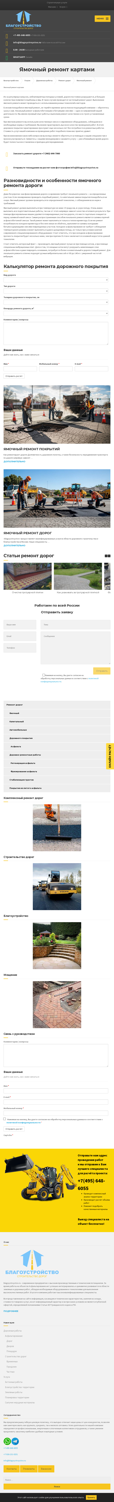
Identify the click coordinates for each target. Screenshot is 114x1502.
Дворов (10, 1346)
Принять (91, 1497)
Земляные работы (13, 1392)
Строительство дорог (16, 1356)
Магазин (52, 6)
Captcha (8, 1135)
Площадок (12, 1351)
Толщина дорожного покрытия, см (21, 297)
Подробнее (11, 1311)
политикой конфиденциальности (24, 1122)
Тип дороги (9, 286)
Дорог (9, 1341)
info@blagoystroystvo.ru (15, 1460)
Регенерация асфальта (23, 763)
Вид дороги (10, 275)
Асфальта (16, 746)
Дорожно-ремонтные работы (25, 755)
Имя (6, 364)
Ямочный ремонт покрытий (32, 449)
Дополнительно (14, 461)
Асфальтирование (14, 1335)
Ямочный (14, 713)
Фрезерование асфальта (24, 771)
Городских (12, 1366)
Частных (11, 1371)
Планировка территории (17, 1397)
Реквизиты (29, 1469)
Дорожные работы (13, 1330)
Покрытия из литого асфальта (25, 788)
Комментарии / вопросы (16, 319)
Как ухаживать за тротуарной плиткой (78, 592)
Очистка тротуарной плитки (27, 592)
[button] (109, 556)
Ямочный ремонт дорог (28, 533)
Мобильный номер (49, 364)
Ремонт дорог (15, 705)
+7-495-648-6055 (11, 1448)
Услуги (62, 6)
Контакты (12, 1469)
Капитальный (17, 721)
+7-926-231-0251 (11, 1454)
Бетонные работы (13, 1382)
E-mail (78, 364)
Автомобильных (18, 730)
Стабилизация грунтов (22, 780)
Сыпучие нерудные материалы (20, 1402)
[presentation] (63, 690)
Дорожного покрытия (21, 738)
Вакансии (46, 1469)
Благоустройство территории (19, 1387)
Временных (12, 1361)
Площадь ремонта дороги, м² (19, 308)
